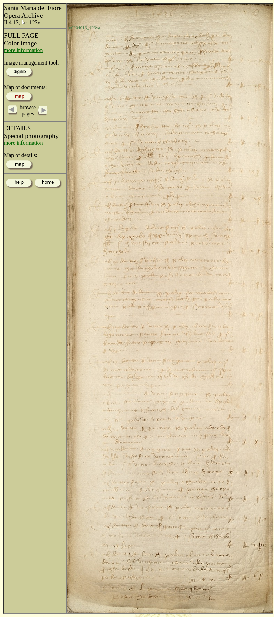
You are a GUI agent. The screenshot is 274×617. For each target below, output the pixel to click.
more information (23, 50)
